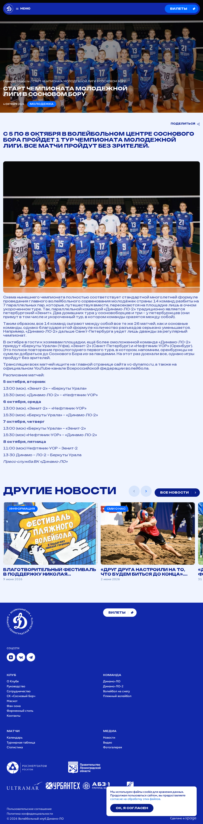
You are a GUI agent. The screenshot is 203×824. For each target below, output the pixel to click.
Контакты (13, 715)
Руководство (16, 686)
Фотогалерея (112, 747)
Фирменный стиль (20, 711)
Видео (107, 742)
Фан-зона (14, 706)
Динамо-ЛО (111, 681)
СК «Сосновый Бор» (21, 696)
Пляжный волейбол (117, 696)
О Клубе (13, 681)
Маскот (12, 701)
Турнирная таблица (21, 742)
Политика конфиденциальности (30, 813)
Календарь (15, 737)
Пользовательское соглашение (29, 809)
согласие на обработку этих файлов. (135, 799)
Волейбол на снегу (116, 691)
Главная (8, 81)
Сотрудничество (19, 691)
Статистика (15, 747)
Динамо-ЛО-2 (113, 686)
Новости (23, 81)
